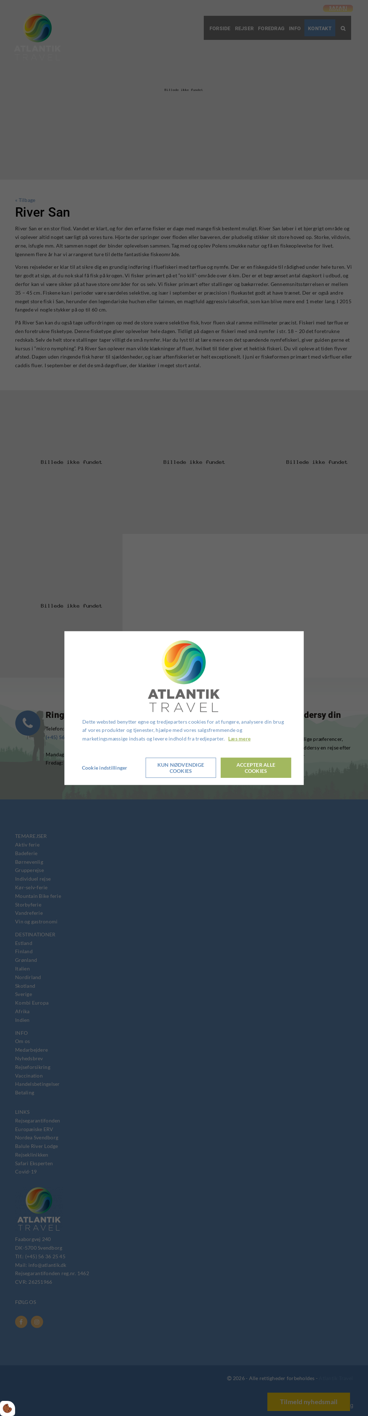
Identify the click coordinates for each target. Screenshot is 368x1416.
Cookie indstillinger (105, 767)
